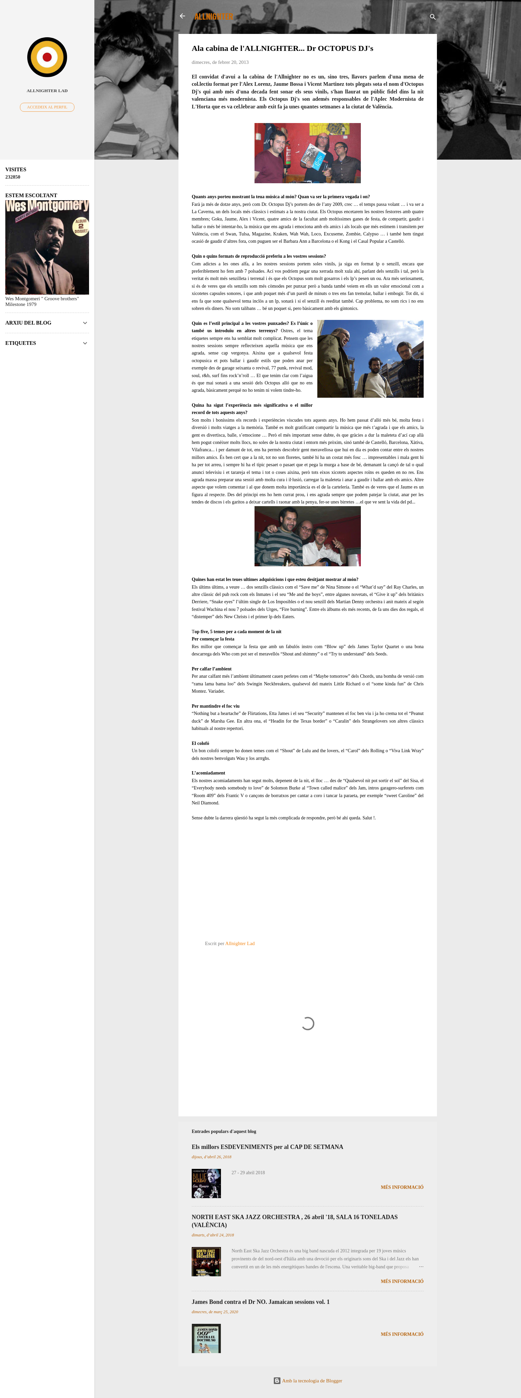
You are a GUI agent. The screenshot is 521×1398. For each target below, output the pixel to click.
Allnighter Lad (47, 90)
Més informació (402, 1187)
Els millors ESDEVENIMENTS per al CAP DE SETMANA (267, 1147)
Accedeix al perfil (47, 107)
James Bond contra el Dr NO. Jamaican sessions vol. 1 (261, 1302)
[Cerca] (433, 18)
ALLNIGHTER (213, 16)
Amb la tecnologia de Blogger (307, 1380)
